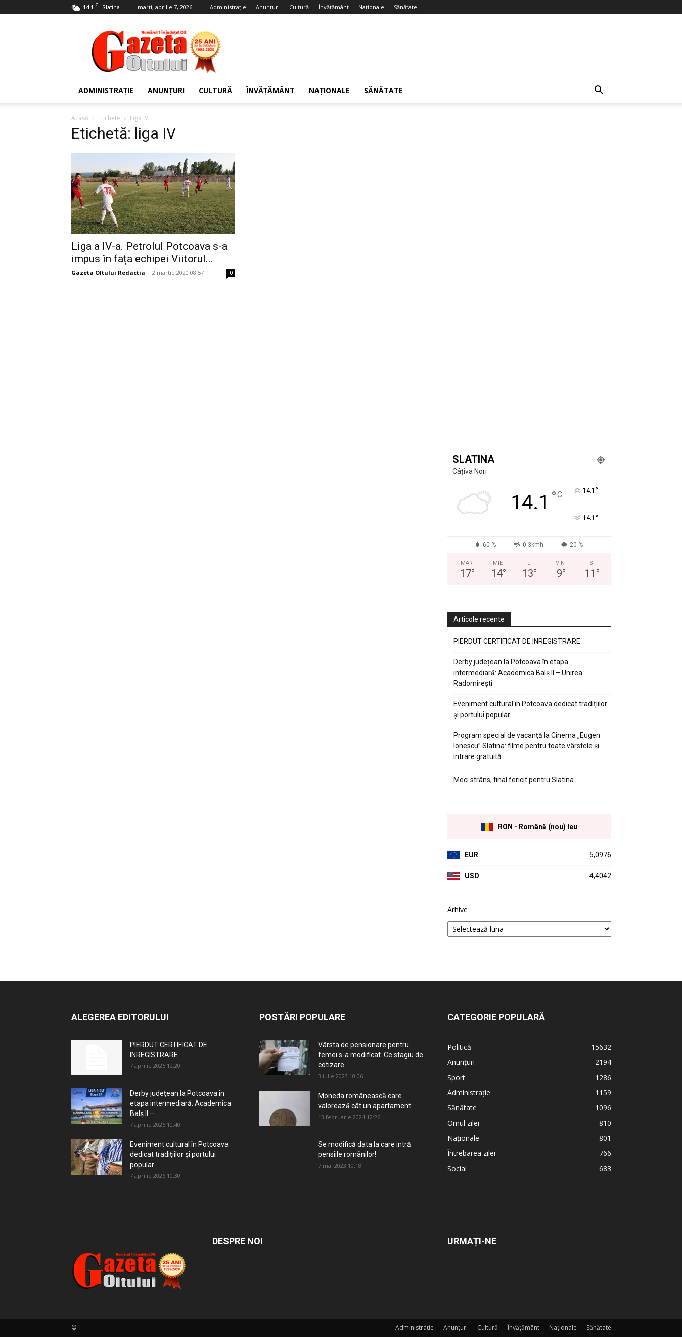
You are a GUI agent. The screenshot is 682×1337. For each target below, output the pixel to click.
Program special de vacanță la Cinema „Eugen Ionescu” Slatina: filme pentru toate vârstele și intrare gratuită (526, 746)
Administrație (228, 7)
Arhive (457, 909)
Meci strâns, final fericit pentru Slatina (513, 780)
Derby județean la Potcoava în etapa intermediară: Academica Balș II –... (180, 1103)
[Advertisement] (427, 51)
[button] (599, 91)
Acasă (79, 118)
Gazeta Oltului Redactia (108, 272)
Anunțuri (268, 7)
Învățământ (334, 7)
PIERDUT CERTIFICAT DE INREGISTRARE (516, 641)
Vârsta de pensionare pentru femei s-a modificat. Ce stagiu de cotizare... (370, 1055)
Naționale (371, 7)
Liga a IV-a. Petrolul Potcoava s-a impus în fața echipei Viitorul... (149, 252)
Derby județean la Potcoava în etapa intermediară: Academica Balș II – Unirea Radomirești (517, 672)
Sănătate (405, 7)
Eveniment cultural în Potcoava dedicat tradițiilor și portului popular (530, 709)
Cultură (299, 7)
